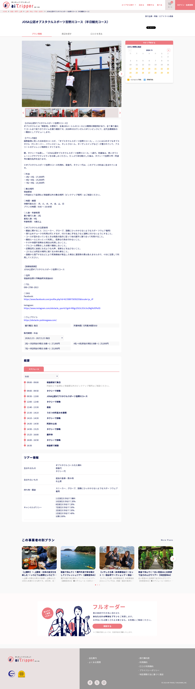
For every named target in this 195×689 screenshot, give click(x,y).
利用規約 (143, 662)
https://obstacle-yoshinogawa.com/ (40, 320)
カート (170, 4)
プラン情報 (37, 33)
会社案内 (93, 658)
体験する (150, 5)
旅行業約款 (144, 658)
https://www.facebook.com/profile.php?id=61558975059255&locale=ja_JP (58, 299)
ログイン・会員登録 (185, 5)
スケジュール (34, 369)
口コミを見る (96, 33)
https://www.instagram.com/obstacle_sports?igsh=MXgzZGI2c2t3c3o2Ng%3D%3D (62, 308)
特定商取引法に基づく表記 (151, 674)
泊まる (141, 5)
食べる (159, 5)
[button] (173, 559)
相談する (107, 626)
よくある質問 (95, 662)
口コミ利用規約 (146, 666)
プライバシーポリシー (149, 670)
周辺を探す (67, 33)
